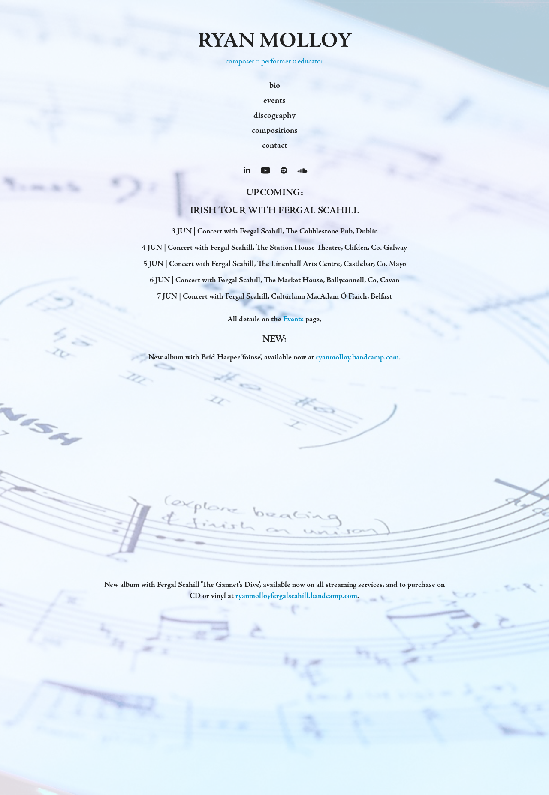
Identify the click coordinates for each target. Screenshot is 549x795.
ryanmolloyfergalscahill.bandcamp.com (296, 595)
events (274, 100)
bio (274, 85)
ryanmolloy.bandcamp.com (357, 357)
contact (274, 145)
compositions (275, 130)
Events (293, 318)
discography (274, 115)
